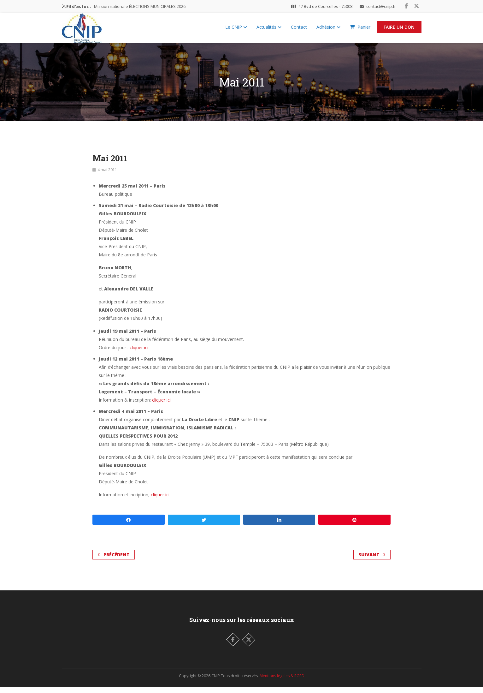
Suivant (372, 561)
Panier (360, 30)
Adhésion (328, 30)
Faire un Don (399, 30)
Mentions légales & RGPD (282, 682)
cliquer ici (139, 354)
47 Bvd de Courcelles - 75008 (325, 6)
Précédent (113, 561)
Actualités (268, 30)
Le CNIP (236, 30)
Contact (299, 30)
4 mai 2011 (107, 176)
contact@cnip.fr (381, 6)
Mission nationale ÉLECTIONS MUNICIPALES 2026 (140, 6)
